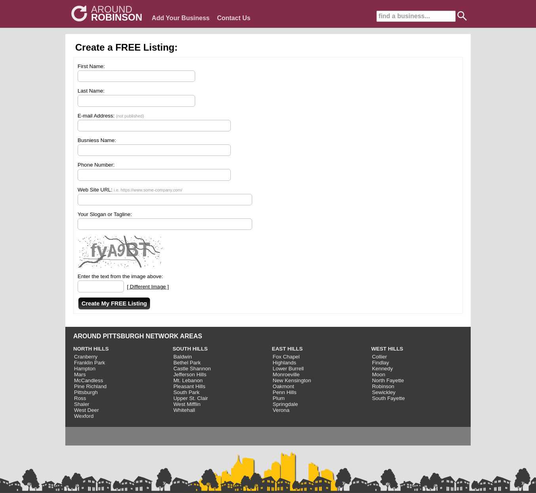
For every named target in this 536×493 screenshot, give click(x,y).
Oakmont (283, 386)
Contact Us (233, 18)
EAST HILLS (287, 349)
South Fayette (388, 398)
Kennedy (382, 369)
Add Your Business (180, 18)
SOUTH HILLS (190, 349)
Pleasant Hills (189, 386)
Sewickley (383, 392)
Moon (378, 374)
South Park (186, 392)
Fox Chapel (286, 357)
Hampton (84, 369)
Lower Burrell (288, 369)
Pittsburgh (86, 392)
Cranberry (85, 357)
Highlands (284, 363)
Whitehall (184, 410)
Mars (80, 374)
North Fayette (388, 380)
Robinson (383, 386)
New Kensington (292, 380)
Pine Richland (90, 386)
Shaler (81, 404)
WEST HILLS (387, 349)
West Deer (86, 410)
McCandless (88, 380)
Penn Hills (285, 392)
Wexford (83, 416)
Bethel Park (187, 363)
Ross (80, 398)
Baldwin (182, 357)
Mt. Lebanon (188, 380)
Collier (379, 357)
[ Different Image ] (148, 287)
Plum (279, 398)
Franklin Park (89, 363)
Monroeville (286, 374)
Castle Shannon (192, 369)
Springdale (285, 404)
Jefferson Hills (189, 374)
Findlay (380, 363)
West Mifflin (186, 404)
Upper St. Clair (190, 398)
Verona (281, 410)
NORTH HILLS (91, 349)
